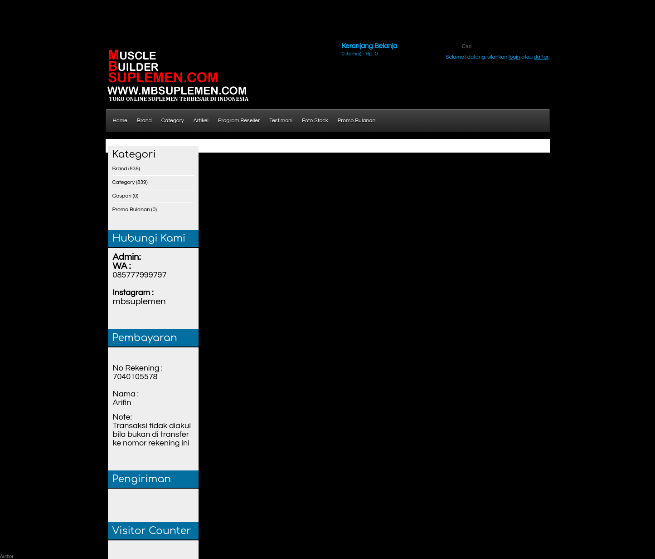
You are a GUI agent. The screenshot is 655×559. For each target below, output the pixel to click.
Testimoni (280, 121)
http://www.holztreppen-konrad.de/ (42, 24)
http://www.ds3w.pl (41, 9)
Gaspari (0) (125, 196)
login (514, 57)
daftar (541, 57)
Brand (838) (126, 169)
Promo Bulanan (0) (134, 210)
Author (6, 556)
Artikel (201, 121)
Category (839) (130, 182)
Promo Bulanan (356, 121)
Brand (144, 121)
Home (120, 121)
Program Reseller (239, 121)
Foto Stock (315, 121)
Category (172, 121)
